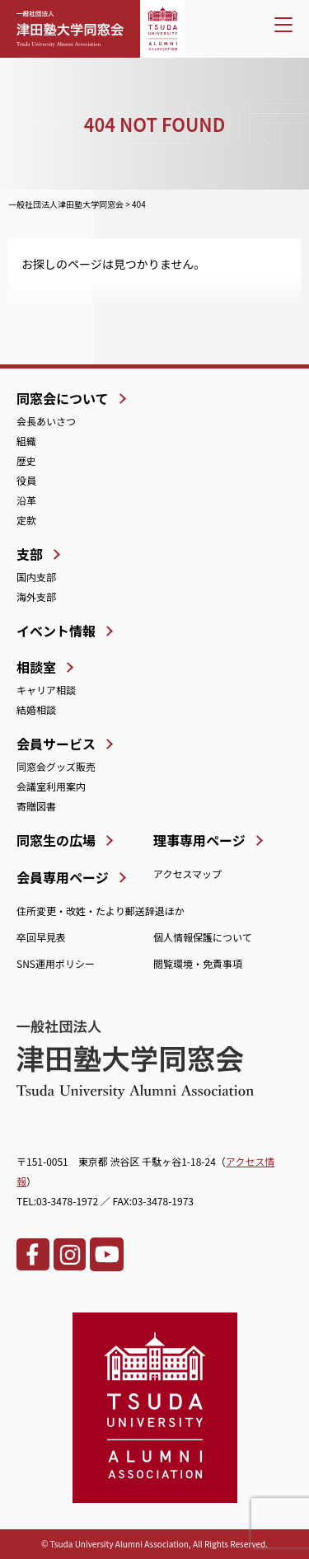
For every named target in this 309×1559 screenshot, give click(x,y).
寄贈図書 (36, 806)
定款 (26, 520)
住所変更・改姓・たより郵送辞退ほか (100, 911)
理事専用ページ (199, 840)
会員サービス (56, 744)
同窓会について (62, 398)
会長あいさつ (46, 421)
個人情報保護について (202, 937)
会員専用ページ (62, 877)
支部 (29, 554)
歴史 (26, 460)
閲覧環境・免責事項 (197, 963)
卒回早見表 (41, 937)
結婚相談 (36, 709)
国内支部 (36, 577)
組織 (26, 441)
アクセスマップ (187, 873)
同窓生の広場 (56, 840)
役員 (26, 480)
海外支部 (36, 596)
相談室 (36, 667)
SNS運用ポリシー (55, 963)
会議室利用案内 (51, 786)
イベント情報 (56, 631)
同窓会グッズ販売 (56, 766)
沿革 (26, 500)
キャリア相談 (46, 690)
